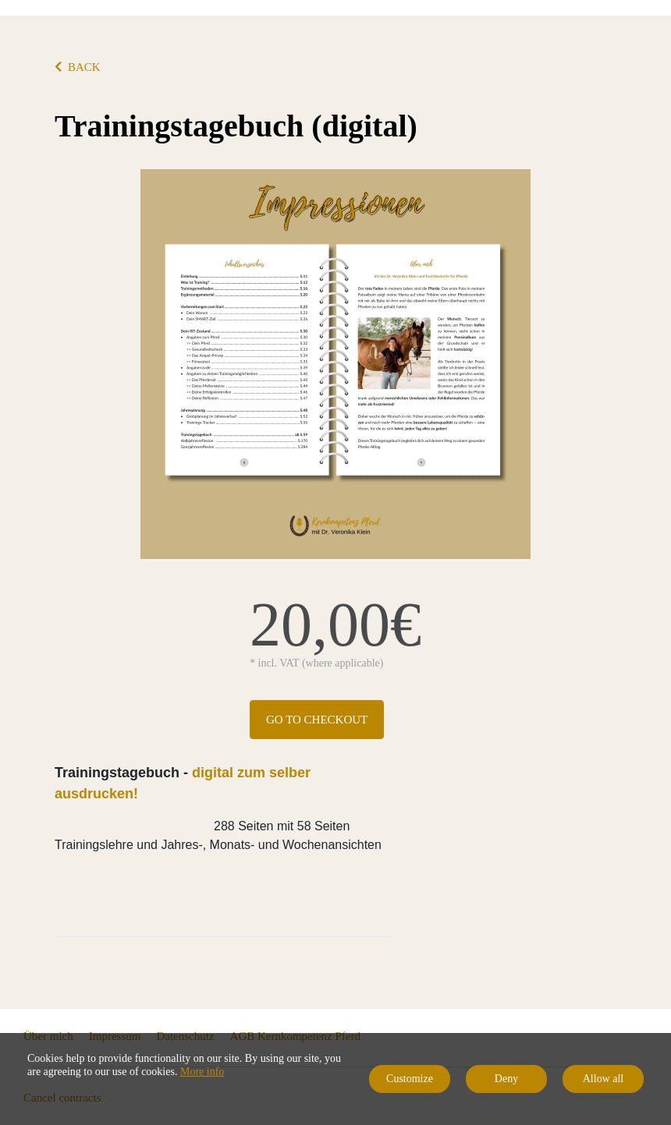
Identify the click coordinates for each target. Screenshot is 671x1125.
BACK (78, 67)
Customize (409, 1078)
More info (202, 1071)
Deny (506, 1078)
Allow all (603, 1078)
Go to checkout (316, 719)
